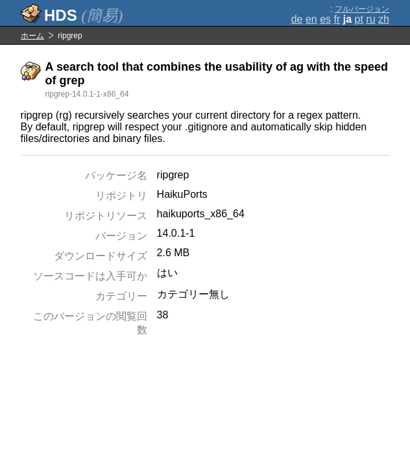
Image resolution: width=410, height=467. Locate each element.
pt (359, 19)
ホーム (32, 35)
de (297, 19)
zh (383, 19)
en (311, 19)
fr (337, 19)
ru (370, 19)
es (325, 19)
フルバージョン (362, 9)
